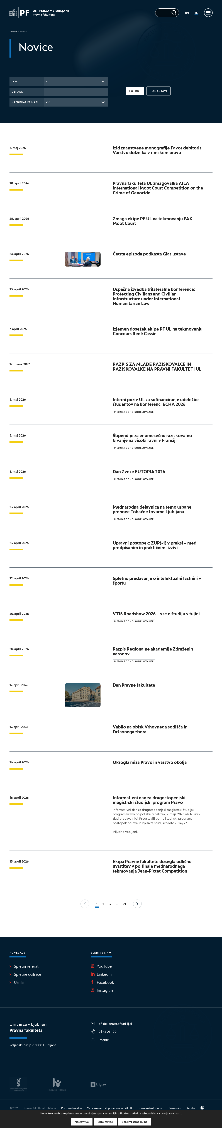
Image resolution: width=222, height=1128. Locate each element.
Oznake (17, 92)
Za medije (175, 1108)
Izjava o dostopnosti (151, 1108)
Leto (15, 82)
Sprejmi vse (105, 1122)
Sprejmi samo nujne (134, 1122)
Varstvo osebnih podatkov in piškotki (110, 1108)
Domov (13, 32)
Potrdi (135, 91)
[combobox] (76, 81)
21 (124, 904)
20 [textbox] (48, 102)
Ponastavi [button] (158, 91)
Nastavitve (82, 1122)
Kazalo (191, 1108)
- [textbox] (46, 81)
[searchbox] (47, 91)
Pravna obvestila (71, 1108)
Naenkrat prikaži (25, 102)
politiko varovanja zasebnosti (164, 1114)
